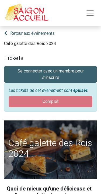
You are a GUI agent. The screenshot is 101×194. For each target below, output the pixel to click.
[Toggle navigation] (90, 13)
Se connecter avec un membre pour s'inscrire (51, 74)
